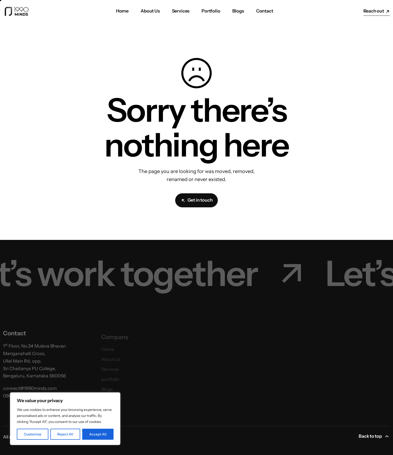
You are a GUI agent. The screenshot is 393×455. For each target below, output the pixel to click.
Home (122, 11)
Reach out (376, 11)
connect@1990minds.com (30, 391)
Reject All (65, 434)
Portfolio (211, 11)
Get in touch (197, 200)
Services (181, 11)
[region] (65, 418)
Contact (264, 11)
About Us (150, 11)
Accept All (98, 434)
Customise (32, 434)
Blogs (238, 11)
